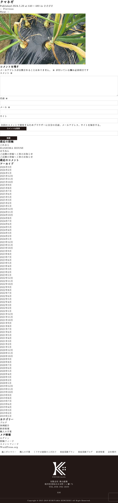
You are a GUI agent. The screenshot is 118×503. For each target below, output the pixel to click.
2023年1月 (6, 275)
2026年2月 (6, 170)
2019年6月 (6, 404)
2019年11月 (6, 389)
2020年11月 (6, 353)
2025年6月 (6, 194)
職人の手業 (6, 432)
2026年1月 (6, 173)
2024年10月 (6, 215)
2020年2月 (6, 380)
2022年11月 (6, 281)
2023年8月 (6, 254)
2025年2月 (6, 203)
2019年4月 (6, 407)
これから (4, 145)
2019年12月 (6, 386)
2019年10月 (6, 392)
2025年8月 (6, 188)
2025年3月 (6, 200)
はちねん (4, 151)
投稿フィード (7, 441)
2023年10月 (6, 248)
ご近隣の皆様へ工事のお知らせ (16, 154)
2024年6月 (6, 224)
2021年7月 (6, 329)
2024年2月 (6, 236)
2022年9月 (6, 287)
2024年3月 (6, 233)
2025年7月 (6, 191)
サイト (3, 116)
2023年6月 (6, 260)
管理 (59, 492)
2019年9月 (6, 395)
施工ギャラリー (9, 452)
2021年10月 (6, 320)
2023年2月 (6, 272)
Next (4, 12)
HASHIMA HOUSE (12, 148)
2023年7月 (6, 257)
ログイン (4, 438)
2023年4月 (6, 266)
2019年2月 (6, 413)
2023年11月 (6, 245)
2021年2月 (6, 344)
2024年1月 (6, 239)
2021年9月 (6, 323)
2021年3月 (6, 341)
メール (5, 107)
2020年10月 (6, 356)
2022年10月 (6, 284)
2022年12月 (6, 278)
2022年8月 (6, 290)
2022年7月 (6, 293)
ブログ (3, 423)
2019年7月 (6, 401)
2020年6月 (6, 368)
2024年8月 (6, 218)
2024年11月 (6, 212)
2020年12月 (6, 350)
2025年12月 (6, 176)
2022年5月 (6, 299)
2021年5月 (6, 335)
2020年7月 (6, 365)
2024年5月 (6, 227)
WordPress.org (9, 447)
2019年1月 (6, 416)
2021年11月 (6, 317)
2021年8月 (6, 326)
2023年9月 (6, 251)
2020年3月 (6, 377)
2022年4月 (6, 302)
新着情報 (4, 429)
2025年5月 (6, 197)
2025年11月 (6, 179)
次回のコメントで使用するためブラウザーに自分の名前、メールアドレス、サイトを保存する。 (51, 125)
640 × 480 (34, 6)
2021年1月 (6, 347)
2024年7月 (6, 221)
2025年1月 (6, 206)
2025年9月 (6, 185)
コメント (6, 73)
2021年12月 (6, 314)
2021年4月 (6, 338)
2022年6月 (6, 296)
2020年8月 (6, 362)
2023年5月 (6, 263)
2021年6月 (6, 332)
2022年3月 (6, 305)
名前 (4, 98)
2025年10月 (6, 182)
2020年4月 (6, 374)
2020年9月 (6, 359)
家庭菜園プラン (67, 452)
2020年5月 (6, 371)
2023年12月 (6, 242)
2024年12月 (6, 209)
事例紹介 (4, 426)
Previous (7, 9)
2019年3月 (6, 410)
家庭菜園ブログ (85, 452)
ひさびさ (48, 6)
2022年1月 (6, 311)
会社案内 (112, 452)
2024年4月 (6, 230)
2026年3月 (6, 167)
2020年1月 (6, 383)
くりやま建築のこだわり (45, 452)
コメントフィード (9, 444)
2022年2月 (6, 308)
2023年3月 (6, 269)
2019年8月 (6, 398)
